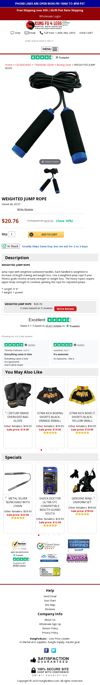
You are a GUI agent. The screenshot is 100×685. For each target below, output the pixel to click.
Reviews (50, 609)
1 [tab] (41, 450)
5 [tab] (59, 535)
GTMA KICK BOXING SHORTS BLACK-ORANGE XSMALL (50, 417)
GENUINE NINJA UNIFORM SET (82, 500)
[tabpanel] (17, 412)
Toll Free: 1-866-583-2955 (59, 32)
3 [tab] (51, 450)
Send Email (50, 596)
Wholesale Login (50, 16)
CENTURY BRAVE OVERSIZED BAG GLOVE (18, 417)
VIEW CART (86, 32)
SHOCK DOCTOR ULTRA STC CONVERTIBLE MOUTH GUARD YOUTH (50, 506)
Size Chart (50, 600)
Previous (6, 412)
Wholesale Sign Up (50, 624)
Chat (17, 32)
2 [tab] (46, 450)
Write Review (25, 209)
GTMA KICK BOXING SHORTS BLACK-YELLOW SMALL (82, 417)
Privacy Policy (50, 632)
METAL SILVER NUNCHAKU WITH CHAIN (18, 502)
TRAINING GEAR (44, 64)
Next (94, 412)
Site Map (50, 604)
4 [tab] (56, 450)
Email (32, 32)
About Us (50, 619)
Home (8, 64)
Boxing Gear (64, 64)
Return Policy (50, 628)
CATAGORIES (23, 64)
